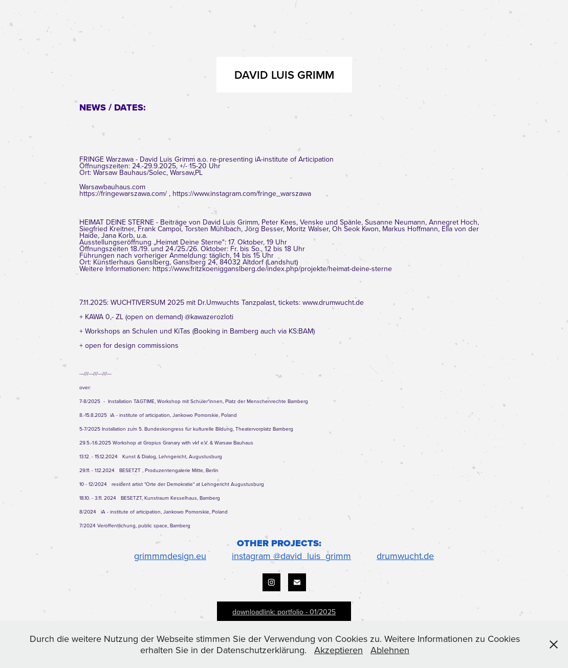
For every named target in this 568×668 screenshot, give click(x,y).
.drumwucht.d (338, 302)
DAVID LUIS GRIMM (284, 74)
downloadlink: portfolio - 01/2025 (284, 612)
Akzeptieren (338, 649)
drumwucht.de (405, 555)
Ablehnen (389, 649)
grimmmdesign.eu (170, 555)
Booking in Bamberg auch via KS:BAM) (254, 331)
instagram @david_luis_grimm (291, 555)
